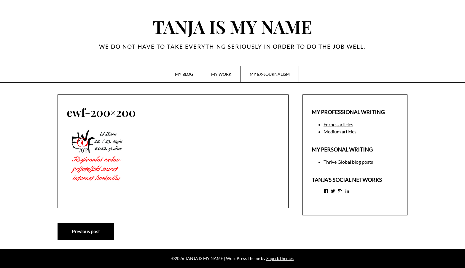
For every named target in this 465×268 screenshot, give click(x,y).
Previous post (86, 231)
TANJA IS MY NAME (232, 26)
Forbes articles (338, 124)
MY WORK (221, 74)
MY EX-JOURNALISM (270, 74)
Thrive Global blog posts (348, 162)
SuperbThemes (280, 258)
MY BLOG (184, 74)
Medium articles (340, 131)
